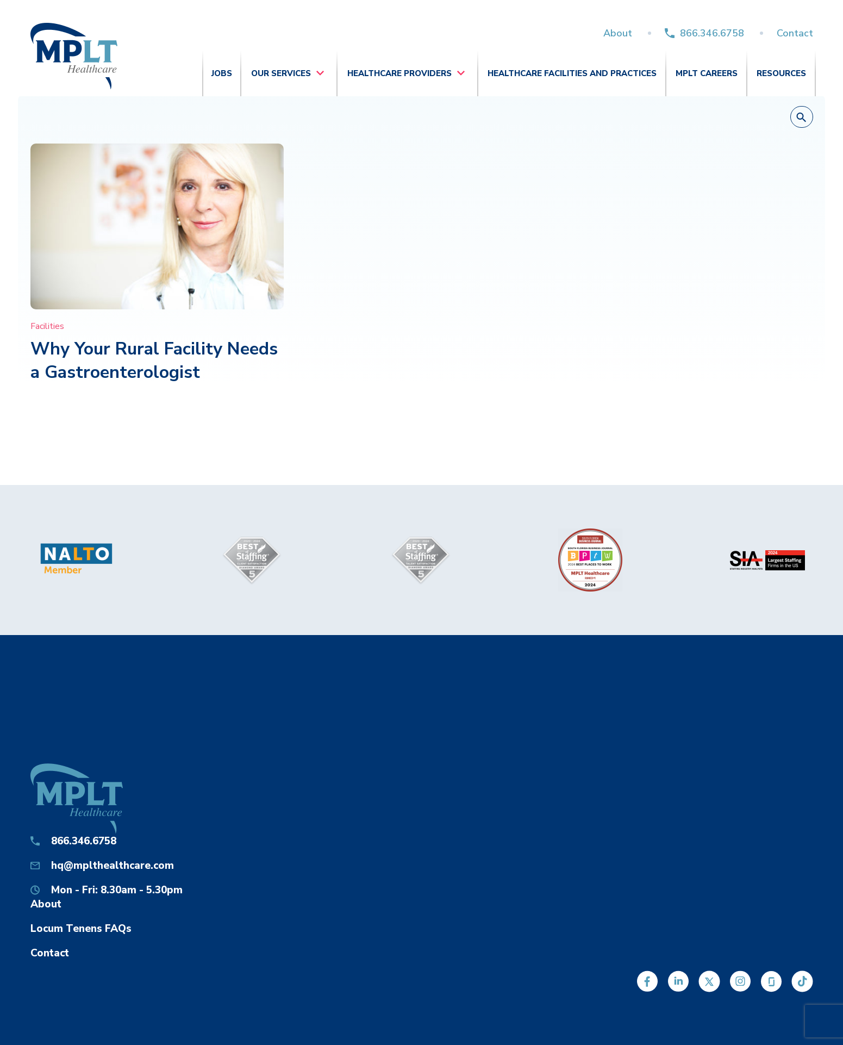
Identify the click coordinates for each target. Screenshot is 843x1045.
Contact (795, 33)
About (617, 33)
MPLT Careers (707, 73)
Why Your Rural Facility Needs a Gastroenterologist (154, 360)
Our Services (281, 73)
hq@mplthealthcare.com (112, 866)
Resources (781, 73)
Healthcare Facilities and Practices (572, 73)
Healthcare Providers (399, 73)
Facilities (47, 326)
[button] (802, 117)
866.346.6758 (712, 33)
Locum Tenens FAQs (81, 929)
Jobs (221, 73)
